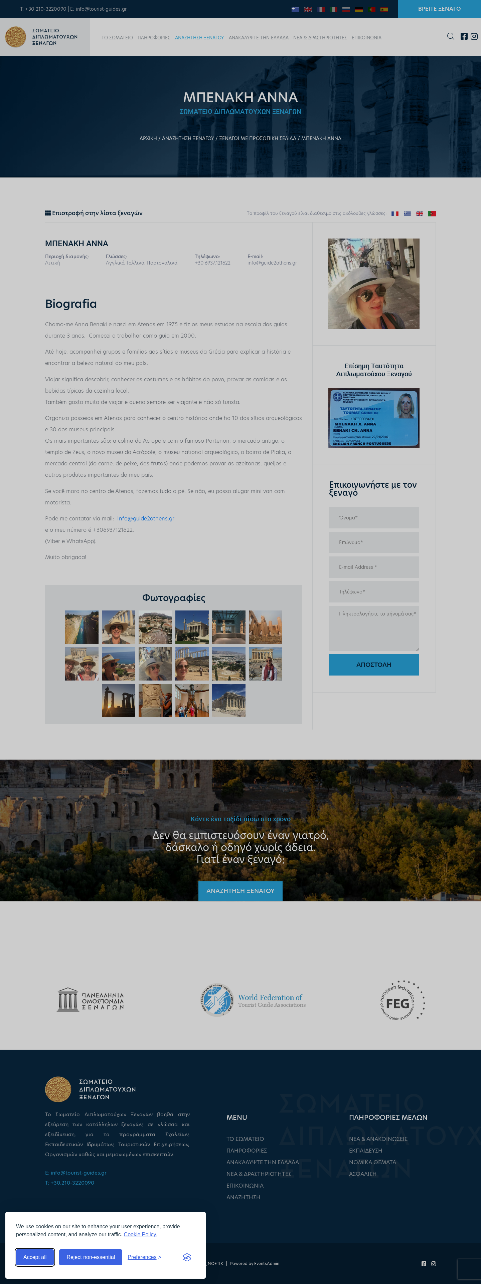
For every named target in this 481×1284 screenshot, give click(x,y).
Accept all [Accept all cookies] (34, 1257)
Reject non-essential (90, 1257)
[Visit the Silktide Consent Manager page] (187, 1257)
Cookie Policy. (140, 1234)
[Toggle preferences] (144, 1257)
